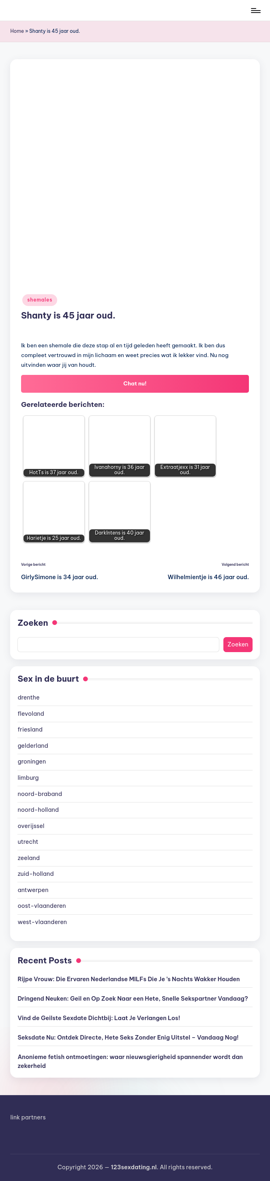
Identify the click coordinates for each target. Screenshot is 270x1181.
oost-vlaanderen (41, 905)
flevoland (30, 713)
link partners (27, 1117)
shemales (39, 300)
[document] (134, 810)
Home (17, 31)
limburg (28, 777)
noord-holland (38, 809)
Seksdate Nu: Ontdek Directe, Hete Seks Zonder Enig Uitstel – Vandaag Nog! (127, 1037)
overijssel (30, 826)
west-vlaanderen (42, 922)
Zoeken (32, 623)
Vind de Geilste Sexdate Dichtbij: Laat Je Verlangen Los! (98, 1018)
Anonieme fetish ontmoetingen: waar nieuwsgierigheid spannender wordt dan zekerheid (130, 1061)
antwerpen (32, 890)
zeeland (28, 858)
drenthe (28, 697)
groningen (31, 761)
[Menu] (255, 10)
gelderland (32, 745)
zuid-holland (35, 873)
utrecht (27, 841)
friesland (30, 729)
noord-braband (39, 794)
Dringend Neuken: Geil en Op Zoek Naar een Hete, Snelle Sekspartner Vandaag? (132, 998)
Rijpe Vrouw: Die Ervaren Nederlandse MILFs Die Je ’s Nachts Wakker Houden (128, 979)
